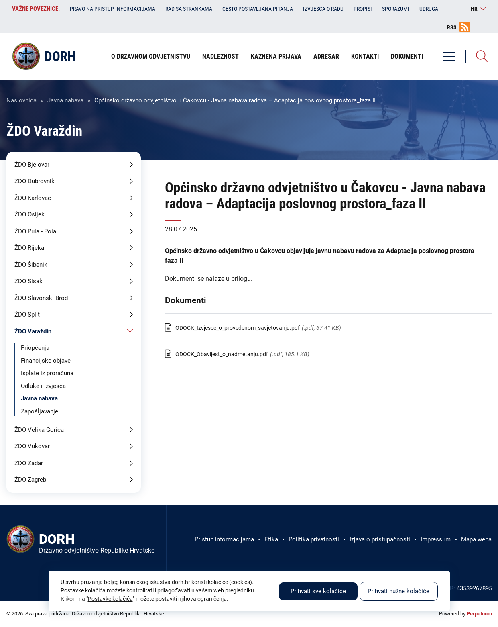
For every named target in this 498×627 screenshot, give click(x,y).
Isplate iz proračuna (47, 373)
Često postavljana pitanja (257, 9)
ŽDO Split (27, 314)
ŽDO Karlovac (32, 198)
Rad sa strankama (188, 9)
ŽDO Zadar (28, 463)
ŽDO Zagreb (30, 479)
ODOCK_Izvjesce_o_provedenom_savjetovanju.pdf (237, 328)
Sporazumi (395, 9)
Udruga (428, 9)
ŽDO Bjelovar (31, 164)
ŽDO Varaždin (32, 331)
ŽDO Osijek (29, 214)
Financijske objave (46, 360)
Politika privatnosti (314, 539)
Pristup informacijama (224, 539)
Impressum (436, 539)
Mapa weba (476, 539)
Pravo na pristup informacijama (112, 9)
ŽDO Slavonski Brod (41, 298)
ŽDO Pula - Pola (35, 231)
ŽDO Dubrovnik (34, 181)
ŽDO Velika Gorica (39, 429)
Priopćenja (35, 347)
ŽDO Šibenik (30, 264)
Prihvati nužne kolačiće (398, 591)
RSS (452, 27)
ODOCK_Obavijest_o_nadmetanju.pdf (221, 354)
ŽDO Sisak (28, 281)
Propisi (363, 9)
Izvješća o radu (323, 9)
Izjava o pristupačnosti (380, 539)
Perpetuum (479, 614)
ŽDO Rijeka (29, 247)
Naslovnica (21, 100)
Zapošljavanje (39, 411)
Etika (271, 539)
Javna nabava (65, 100)
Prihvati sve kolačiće (318, 591)
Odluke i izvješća (43, 386)
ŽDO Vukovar (32, 446)
